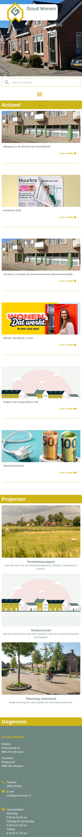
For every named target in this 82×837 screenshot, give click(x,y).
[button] (39, 94)
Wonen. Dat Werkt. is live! (18, 338)
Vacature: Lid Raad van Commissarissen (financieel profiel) (38, 274)
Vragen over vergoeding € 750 (20, 401)
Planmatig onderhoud (41, 698)
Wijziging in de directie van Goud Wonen (27, 146)
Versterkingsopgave (41, 561)
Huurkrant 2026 (12, 210)
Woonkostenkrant (13, 465)
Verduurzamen (41, 630)
